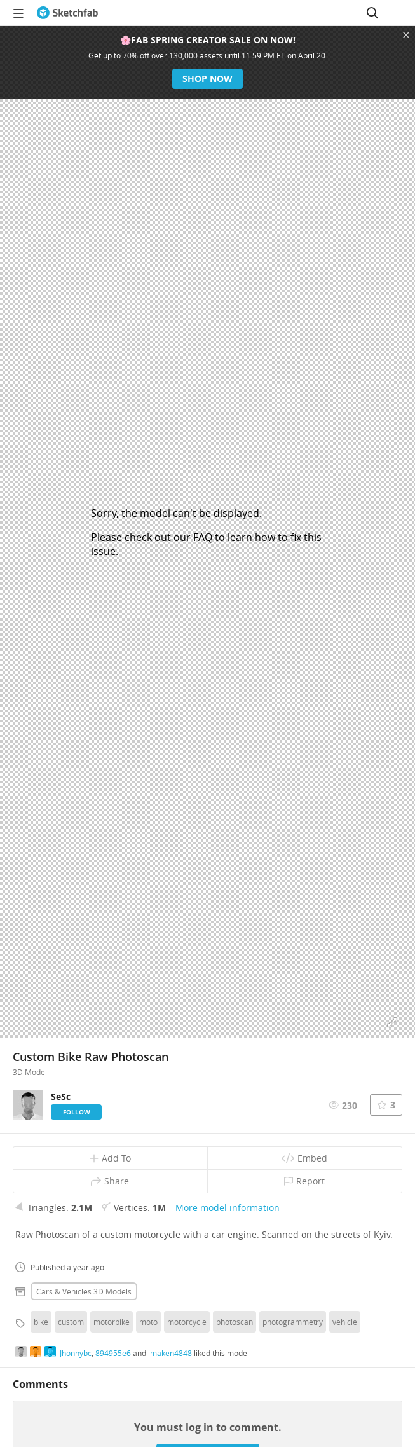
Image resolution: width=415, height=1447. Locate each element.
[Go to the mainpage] (67, 12)
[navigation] (18, 12)
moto (148, 1322)
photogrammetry (292, 1322)
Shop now (207, 78)
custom (71, 1322)
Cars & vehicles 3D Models (84, 1291)
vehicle (344, 1322)
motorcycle (187, 1322)
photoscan (234, 1322)
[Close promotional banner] (406, 35)
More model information (227, 1208)
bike (41, 1322)
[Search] (372, 12)
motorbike (111, 1322)
